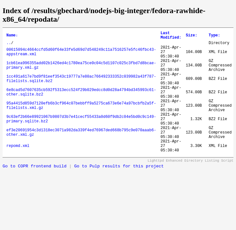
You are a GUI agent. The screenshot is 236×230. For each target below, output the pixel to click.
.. (8, 45)
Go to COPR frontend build (35, 192)
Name (12, 36)
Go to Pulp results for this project (119, 192)
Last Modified (171, 36)
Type (214, 36)
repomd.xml (17, 170)
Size (191, 36)
